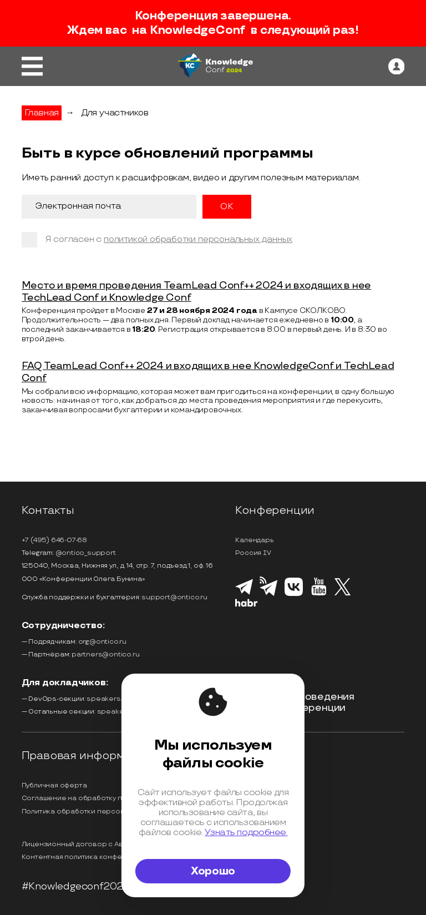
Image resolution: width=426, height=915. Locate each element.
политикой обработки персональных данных (198, 239)
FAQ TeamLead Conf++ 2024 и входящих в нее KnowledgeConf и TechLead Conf (208, 372)
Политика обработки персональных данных (98, 811)
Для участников (115, 113)
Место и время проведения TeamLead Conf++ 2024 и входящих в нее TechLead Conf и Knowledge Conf (197, 292)
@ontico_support (85, 553)
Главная (41, 113)
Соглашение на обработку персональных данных (109, 798)
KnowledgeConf (197, 30)
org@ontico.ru (102, 641)
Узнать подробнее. (246, 832)
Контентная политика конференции (85, 857)
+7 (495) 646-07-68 (54, 540)
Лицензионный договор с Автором (84, 844)
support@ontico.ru (174, 597)
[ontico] (396, 66)
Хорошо (213, 871)
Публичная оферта (54, 785)
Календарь (254, 540)
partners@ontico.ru (105, 654)
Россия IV (253, 553)
